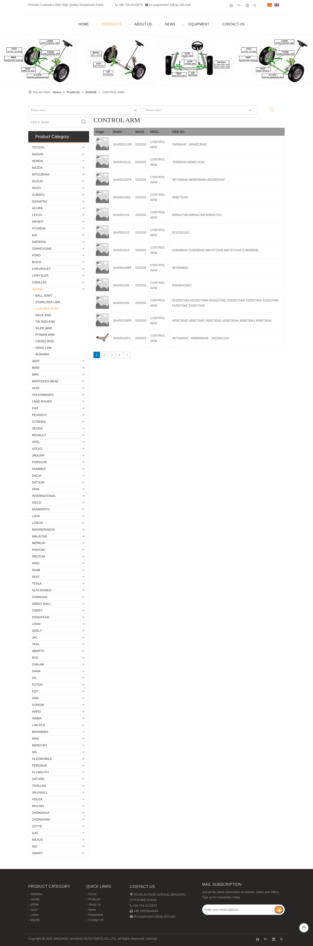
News (92, 909)
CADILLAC (39, 282)
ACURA (37, 208)
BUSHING (42, 354)
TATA (35, 644)
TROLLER (39, 785)
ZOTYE (37, 826)
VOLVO (37, 448)
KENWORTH (41, 509)
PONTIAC (38, 550)
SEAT (36, 576)
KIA (34, 235)
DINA (35, 489)
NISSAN (37, 154)
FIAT (35, 408)
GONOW (38, 705)
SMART (37, 853)
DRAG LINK (43, 347)
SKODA (37, 428)
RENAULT (39, 435)
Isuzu (34, 909)
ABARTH (38, 651)
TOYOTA (38, 147)
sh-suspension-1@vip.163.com (170, 5)
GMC (35, 698)
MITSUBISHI (40, 174)
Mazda (35, 920)
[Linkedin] (247, 5)
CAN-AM (38, 664)
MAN (35, 738)
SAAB (36, 570)
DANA (36, 671)
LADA (36, 516)
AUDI (35, 388)
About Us (94, 904)
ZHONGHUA (40, 812)
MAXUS (37, 839)
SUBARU (38, 194)
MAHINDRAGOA (43, 529)
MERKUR (38, 543)
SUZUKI (37, 181)
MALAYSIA (39, 536)
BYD (35, 657)
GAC (35, 833)
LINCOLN (38, 725)
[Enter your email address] (238, 910)
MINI (35, 374)
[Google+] (239, 5)
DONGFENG (41, 617)
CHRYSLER (40, 275)
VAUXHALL (40, 792)
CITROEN (39, 421)
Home (92, 894)
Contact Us (95, 920)
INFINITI (37, 221)
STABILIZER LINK (47, 302)
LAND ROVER (42, 401)
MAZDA (37, 167)
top (303, 927)
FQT (35, 691)
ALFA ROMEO (42, 590)
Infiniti (34, 904)
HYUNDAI (39, 228)
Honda (34, 899)
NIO (34, 846)
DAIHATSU (39, 201)
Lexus (34, 914)
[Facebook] (231, 5)
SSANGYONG (42, 248)
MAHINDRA (40, 732)
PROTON (38, 556)
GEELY (37, 630)
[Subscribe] (279, 909)
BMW (35, 367)
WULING (38, 806)
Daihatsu (36, 894)
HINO (36, 563)
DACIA (36, 475)
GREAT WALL (41, 603)
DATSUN (38, 482)
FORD (36, 255)
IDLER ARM (43, 328)
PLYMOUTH (40, 772)
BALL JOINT (43, 295)
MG (34, 752)
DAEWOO (39, 242)
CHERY (37, 610)
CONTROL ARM (46, 308)
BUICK (36, 262)
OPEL (36, 442)
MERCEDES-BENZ (45, 381)
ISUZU (36, 188)
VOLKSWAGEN (42, 394)
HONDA (37, 161)
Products (94, 899)
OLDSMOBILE (42, 758)
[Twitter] (255, 5)
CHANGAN (39, 597)
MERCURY (39, 745)
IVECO (37, 502)
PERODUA (39, 765)
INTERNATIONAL (44, 496)
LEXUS (37, 215)
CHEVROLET (41, 269)
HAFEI (36, 711)
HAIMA (37, 718)
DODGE (37, 289)
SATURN (38, 779)
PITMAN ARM (44, 334)
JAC (35, 637)
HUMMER (39, 469)
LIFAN (36, 624)
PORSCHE (39, 462)
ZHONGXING (41, 819)
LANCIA (37, 523)
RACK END (43, 315)
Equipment (95, 914)
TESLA (37, 583)
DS (34, 678)
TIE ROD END (45, 321)
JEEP (36, 361)
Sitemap (151, 938)
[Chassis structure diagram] (156, 59)
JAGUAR (38, 455)
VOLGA (37, 799)
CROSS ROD (44, 341)
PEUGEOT (39, 415)
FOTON (37, 684)
